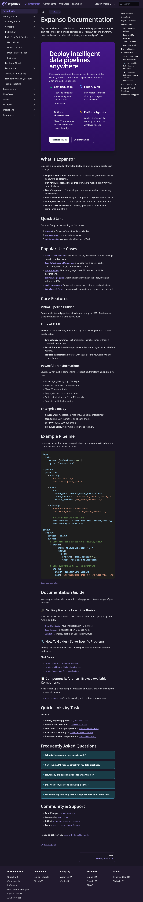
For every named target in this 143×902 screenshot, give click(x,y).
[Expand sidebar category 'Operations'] (34, 110)
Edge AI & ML (128, 35)
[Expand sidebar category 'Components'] (34, 89)
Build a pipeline (53, 240)
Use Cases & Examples (18, 894)
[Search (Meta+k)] (129, 3)
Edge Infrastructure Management (62, 263)
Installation (50, 638)
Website (118, 885)
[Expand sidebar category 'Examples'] (34, 104)
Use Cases (64, 3)
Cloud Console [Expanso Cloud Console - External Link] (103, 3)
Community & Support (130, 94)
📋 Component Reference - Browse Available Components (130, 76)
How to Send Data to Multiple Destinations (65, 671)
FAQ (90, 890)
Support (92, 881)
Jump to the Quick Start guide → (79, 839)
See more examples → (52, 587)
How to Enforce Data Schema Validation (64, 675)
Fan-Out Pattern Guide (90, 732)
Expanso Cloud (121, 881)
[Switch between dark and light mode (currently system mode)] (115, 4)
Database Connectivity (56, 256)
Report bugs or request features (68, 829)
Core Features (126, 24)
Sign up (49, 232)
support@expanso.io (71, 817)
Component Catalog (88, 740)
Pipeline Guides (14, 898)
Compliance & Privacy (56, 289)
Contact (65, 885)
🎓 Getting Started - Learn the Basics (131, 57)
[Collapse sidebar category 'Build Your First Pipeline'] (34, 37)
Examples (77, 3)
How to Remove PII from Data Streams (63, 667)
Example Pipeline (128, 49)
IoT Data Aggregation (56, 278)
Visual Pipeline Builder (129, 29)
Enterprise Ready (130, 45)
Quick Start (125, 17)
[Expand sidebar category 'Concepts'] (34, 26)
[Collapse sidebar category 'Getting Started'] (34, 16)
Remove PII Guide (80, 728)
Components (49, 3)
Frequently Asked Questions (128, 89)
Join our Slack (64, 821)
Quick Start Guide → (87, 140)
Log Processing (52, 271)
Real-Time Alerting (54, 285)
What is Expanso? (128, 13)
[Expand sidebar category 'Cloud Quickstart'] (34, 21)
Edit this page (49, 848)
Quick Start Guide (53, 630)
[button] (19, 99)
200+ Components (54, 702)
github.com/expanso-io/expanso (69, 825)
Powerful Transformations (129, 40)
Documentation (32, 3)
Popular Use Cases (128, 21)
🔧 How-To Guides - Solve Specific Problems (130, 66)
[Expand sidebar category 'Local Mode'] (34, 68)
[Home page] (43, 12)
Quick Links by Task (128, 84)
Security (92, 885)
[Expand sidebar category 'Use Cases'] (34, 94)
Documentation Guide (129, 53)
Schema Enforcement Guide (83, 736)
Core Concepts (52, 634)
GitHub (38, 885)
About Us (66, 881)
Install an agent (53, 236)
